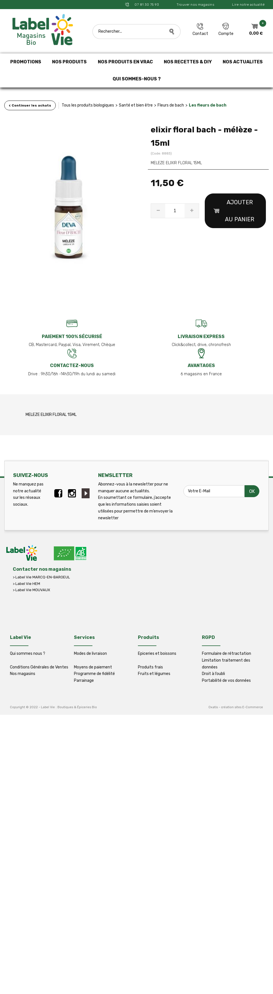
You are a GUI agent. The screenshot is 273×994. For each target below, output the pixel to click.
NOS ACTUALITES (243, 61)
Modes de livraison (90, 653)
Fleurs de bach (171, 105)
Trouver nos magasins (195, 5)
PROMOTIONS (25, 61)
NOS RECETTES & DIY (188, 61)
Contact (200, 33)
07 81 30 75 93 (146, 5)
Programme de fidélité (94, 673)
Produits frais (150, 667)
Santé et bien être (136, 105)
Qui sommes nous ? (27, 653)
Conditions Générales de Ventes (39, 667)
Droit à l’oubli (213, 673)
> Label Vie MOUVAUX (31, 590)
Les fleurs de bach (207, 105)
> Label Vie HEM (26, 584)
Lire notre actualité (248, 5)
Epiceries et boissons (157, 653)
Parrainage (84, 680)
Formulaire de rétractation (226, 653)
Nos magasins (22, 673)
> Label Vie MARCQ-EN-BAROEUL (41, 577)
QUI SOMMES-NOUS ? (137, 79)
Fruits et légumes (154, 673)
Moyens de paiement (93, 667)
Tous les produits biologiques (88, 105)
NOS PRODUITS (69, 61)
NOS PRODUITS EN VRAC (125, 61)
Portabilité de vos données (226, 680)
